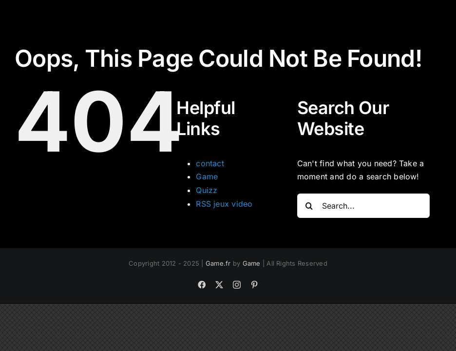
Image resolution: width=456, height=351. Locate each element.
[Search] (309, 206)
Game (207, 176)
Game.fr (218, 263)
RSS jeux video (224, 204)
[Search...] (363, 206)
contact (210, 163)
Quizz (206, 190)
